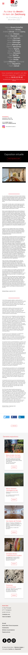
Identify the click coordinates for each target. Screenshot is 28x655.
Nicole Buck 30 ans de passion (10, 625)
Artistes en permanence (8, 630)
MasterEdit (18, 649)
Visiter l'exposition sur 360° (14, 158)
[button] (7, 417)
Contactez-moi (6, 614)
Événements (5, 627)
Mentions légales (18, 647)
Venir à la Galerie (6, 616)
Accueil (4, 623)
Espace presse (6, 632)
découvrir (14, 467)
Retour (14, 425)
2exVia (10, 649)
